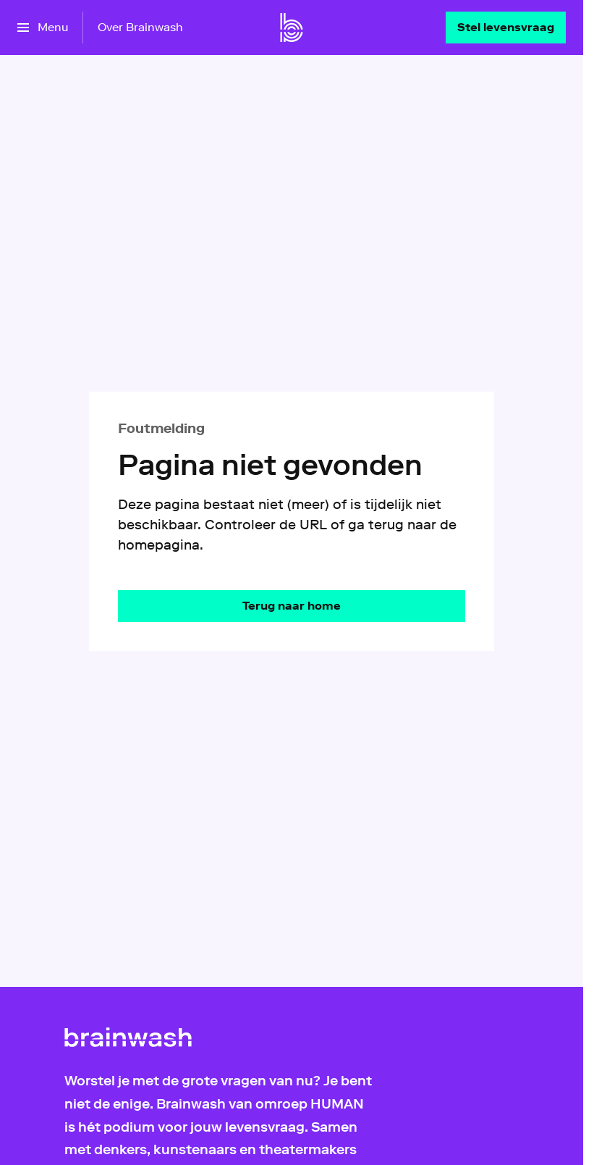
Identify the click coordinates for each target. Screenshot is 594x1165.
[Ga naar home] (291, 27)
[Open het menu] (43, 27)
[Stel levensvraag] (506, 27)
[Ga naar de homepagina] (291, 606)
